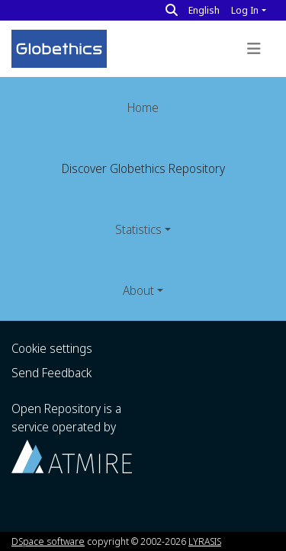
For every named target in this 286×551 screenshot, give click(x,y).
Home (143, 107)
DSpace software (48, 541)
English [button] (204, 10)
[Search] (171, 10)
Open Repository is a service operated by (71, 436)
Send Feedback (51, 372)
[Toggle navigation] (254, 48)
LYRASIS (204, 541)
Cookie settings (51, 348)
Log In (245, 10)
